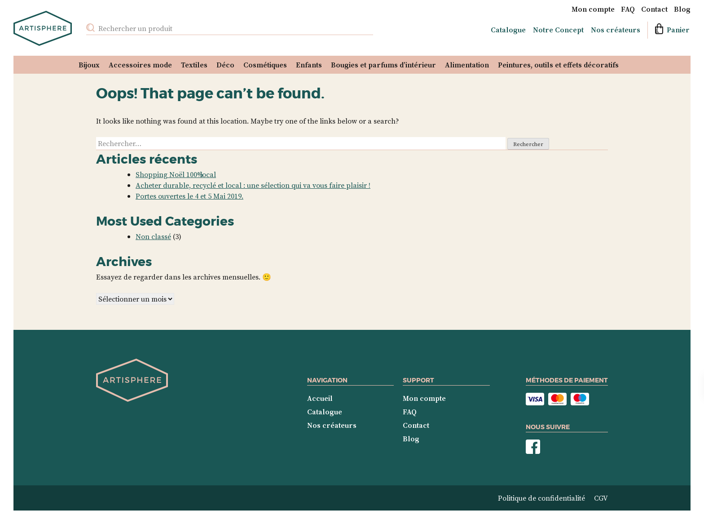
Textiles (194, 65)
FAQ (628, 9)
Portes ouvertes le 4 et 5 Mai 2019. (189, 196)
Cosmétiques (265, 65)
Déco (225, 65)
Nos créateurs (615, 30)
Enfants (309, 65)
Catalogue (508, 30)
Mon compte (593, 9)
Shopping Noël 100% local (176, 174)
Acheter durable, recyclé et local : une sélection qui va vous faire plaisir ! (253, 185)
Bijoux (89, 65)
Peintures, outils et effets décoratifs (558, 65)
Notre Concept (558, 30)
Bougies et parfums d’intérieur (383, 65)
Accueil (320, 398)
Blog (682, 9)
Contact (654, 9)
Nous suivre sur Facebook (533, 447)
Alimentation (467, 65)
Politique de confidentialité (541, 498)
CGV (601, 498)
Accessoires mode (140, 65)
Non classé (153, 236)
